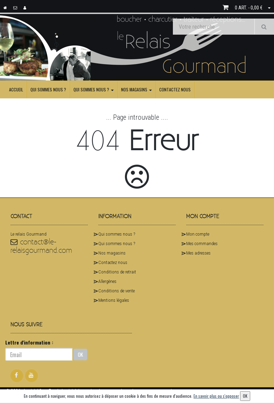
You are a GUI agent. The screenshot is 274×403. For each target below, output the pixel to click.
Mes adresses (198, 253)
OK (80, 354)
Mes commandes (202, 243)
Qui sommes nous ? (48, 89)
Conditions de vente (116, 290)
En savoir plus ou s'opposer (216, 396)
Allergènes (107, 281)
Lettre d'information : (29, 342)
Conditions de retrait (117, 272)
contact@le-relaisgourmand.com (41, 246)
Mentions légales (113, 300)
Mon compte (197, 234)
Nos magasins (136, 89)
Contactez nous (175, 89)
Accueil (16, 89)
